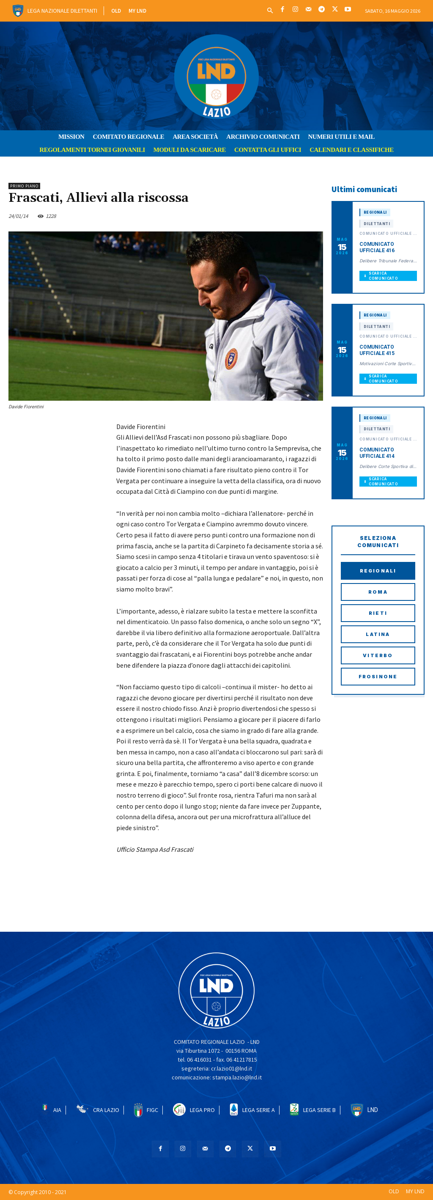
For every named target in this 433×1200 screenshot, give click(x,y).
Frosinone (378, 677)
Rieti (378, 613)
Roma (378, 592)
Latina (378, 634)
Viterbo (378, 655)
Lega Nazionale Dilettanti (62, 10)
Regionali (378, 571)
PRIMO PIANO (24, 186)
